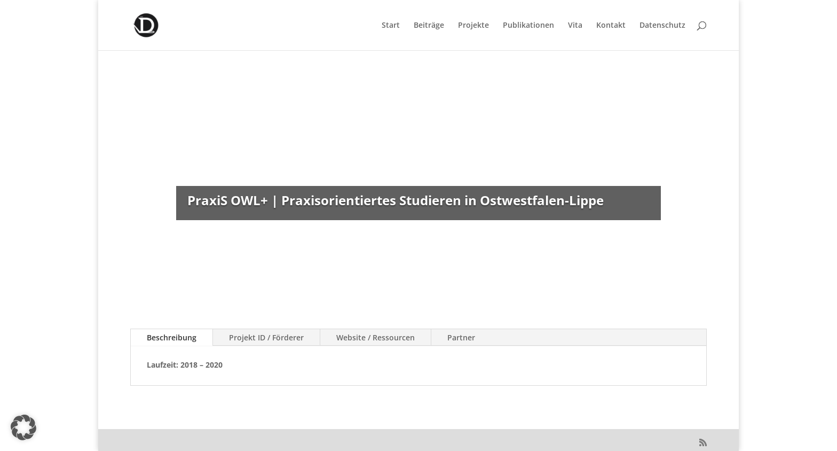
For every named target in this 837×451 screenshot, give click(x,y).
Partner (461, 337)
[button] (23, 427)
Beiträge (429, 25)
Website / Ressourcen (375, 337)
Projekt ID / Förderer (266, 337)
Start (391, 25)
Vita (575, 25)
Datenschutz (662, 25)
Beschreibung (171, 337)
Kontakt (611, 25)
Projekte (473, 25)
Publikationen (528, 25)
